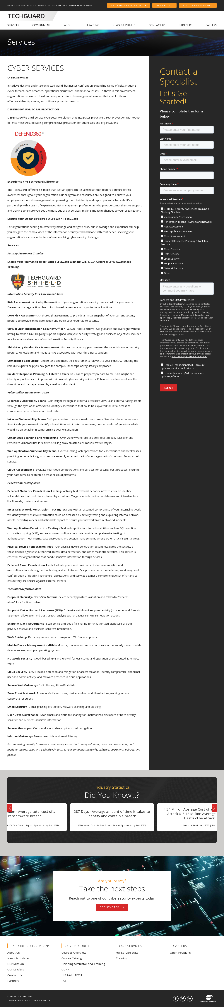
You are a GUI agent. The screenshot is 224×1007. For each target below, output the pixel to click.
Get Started (112, 907)
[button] (9, 808)
